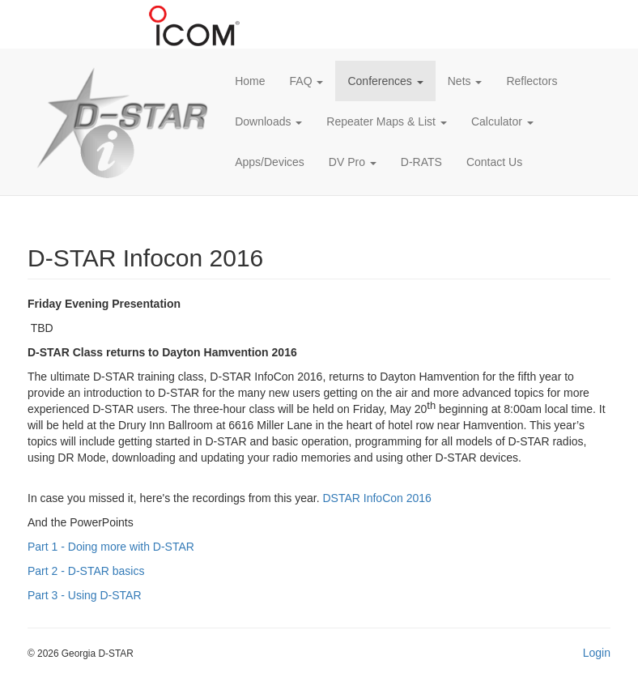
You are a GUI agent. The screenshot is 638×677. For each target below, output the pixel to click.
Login (596, 652)
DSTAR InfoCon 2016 (377, 498)
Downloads (268, 121)
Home (250, 81)
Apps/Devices (269, 161)
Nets (465, 81)
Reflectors (531, 81)
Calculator (502, 121)
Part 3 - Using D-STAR (85, 595)
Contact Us (494, 161)
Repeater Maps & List (386, 121)
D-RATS (421, 161)
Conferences (385, 81)
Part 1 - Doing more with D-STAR (111, 546)
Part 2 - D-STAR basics (86, 570)
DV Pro (352, 161)
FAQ (307, 81)
